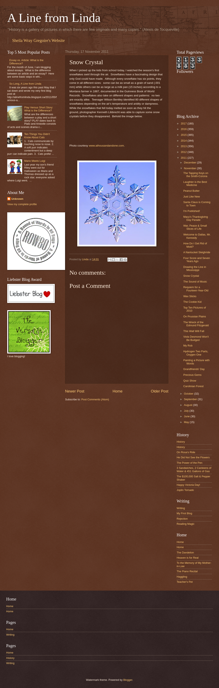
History (181, 441)
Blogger (127, 679)
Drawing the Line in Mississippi (194, 268)
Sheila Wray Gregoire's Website (38, 40)
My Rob (187, 345)
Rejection (182, 518)
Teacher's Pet (185, 581)
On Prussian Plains (194, 316)
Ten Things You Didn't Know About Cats (37, 135)
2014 (184, 140)
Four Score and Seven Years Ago (196, 260)
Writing (181, 508)
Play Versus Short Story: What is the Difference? (38, 109)
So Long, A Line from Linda (25, 83)
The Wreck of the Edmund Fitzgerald (196, 324)
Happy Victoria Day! (188, 484)
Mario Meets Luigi (34, 160)
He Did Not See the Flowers (193, 457)
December (190, 162)
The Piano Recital (187, 571)
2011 (184, 157)
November (190, 168)
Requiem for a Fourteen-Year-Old (195, 289)
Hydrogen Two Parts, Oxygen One (195, 353)
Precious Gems (192, 374)
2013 (184, 146)
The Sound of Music (195, 281)
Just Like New (191, 196)
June (187, 416)
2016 (184, 129)
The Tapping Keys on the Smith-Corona (195, 174)
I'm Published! (191, 211)
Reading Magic (185, 523)
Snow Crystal (191, 275)
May (187, 422)
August (188, 405)
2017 (184, 123)
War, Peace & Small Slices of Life (195, 227)
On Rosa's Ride (186, 452)
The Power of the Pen (189, 462)
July (186, 410)
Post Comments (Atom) (95, 399)
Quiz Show (189, 380)
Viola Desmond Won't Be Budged (196, 338)
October (189, 393)
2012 (184, 152)
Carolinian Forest (193, 386)
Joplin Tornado (185, 490)
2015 (184, 134)
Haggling (182, 576)
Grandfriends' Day (194, 369)
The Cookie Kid (192, 301)
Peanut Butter (191, 190)
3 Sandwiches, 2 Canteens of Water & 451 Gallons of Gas (194, 469)
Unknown (17, 198)
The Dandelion (185, 552)
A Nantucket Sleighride (196, 252)
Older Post (159, 391)
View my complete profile (22, 204)
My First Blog (184, 513)
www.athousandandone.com (106, 145)
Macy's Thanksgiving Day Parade (195, 218)
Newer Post (74, 391)
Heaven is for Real (188, 557)
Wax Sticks (189, 296)
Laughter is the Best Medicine (195, 183)
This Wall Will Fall (193, 331)
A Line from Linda (54, 18)
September (191, 399)
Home (118, 391)
